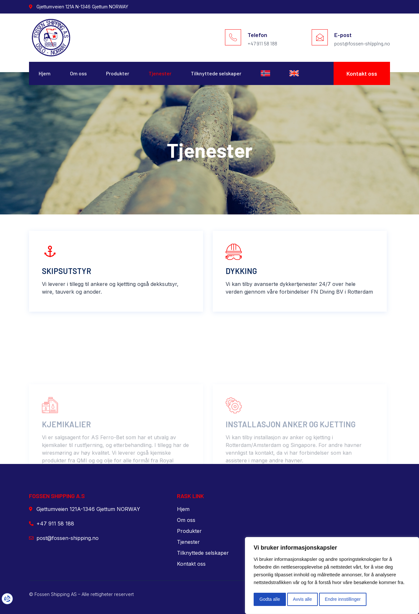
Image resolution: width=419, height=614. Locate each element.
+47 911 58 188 (262, 43)
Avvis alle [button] (302, 599)
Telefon (257, 34)
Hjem (45, 73)
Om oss (78, 73)
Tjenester (160, 73)
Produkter (117, 73)
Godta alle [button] (269, 599)
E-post (343, 34)
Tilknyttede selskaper (216, 73)
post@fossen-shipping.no (362, 43)
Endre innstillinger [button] (343, 599)
